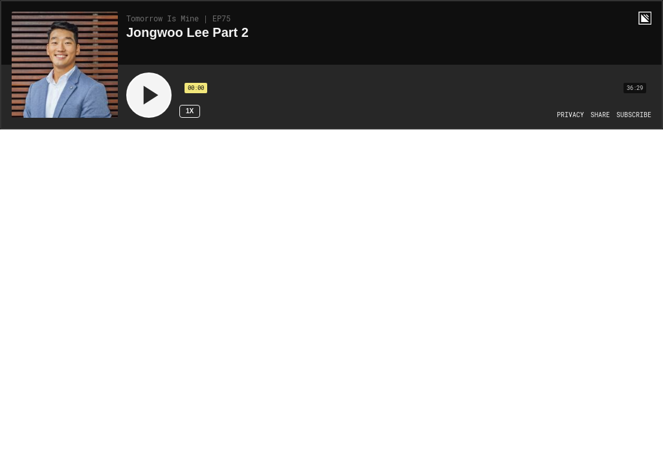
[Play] (149, 95)
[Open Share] (600, 115)
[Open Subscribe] (633, 115)
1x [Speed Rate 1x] (190, 111)
